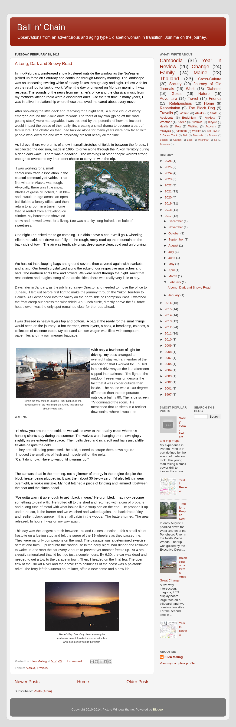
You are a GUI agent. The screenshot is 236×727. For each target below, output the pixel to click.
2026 (169, 160)
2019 (169, 203)
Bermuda (198, 135)
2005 (169, 364)
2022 (169, 185)
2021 (169, 191)
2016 (169, 303)
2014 (169, 315)
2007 (169, 358)
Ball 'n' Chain (41, 27)
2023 (169, 179)
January (174, 295)
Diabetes (213, 89)
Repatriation (170, 108)
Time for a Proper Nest (182, 511)
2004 (169, 370)
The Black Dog (201, 108)
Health (164, 126)
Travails (42, 668)
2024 (169, 173)
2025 (169, 167)
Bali (185, 135)
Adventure (168, 98)
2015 (169, 309)
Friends (215, 98)
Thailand (169, 78)
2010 (169, 339)
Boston (164, 139)
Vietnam (181, 131)
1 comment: (75, 661)
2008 (169, 352)
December (176, 221)
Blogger (158, 709)
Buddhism (189, 117)
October (174, 233)
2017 (169, 215)
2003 (169, 376)
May (171, 264)
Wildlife (196, 131)
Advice (182, 122)
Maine (200, 72)
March (173, 276)
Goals (176, 93)
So (215, 139)
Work (190, 89)
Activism (211, 126)
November (176, 227)
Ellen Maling (173, 657)
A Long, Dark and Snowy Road (43, 63)
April (172, 270)
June (172, 258)
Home (83, 681)
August (173, 245)
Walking (193, 126)
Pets (178, 126)
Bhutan (213, 135)
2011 (169, 333)
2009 (169, 345)
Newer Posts (27, 681)
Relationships (180, 103)
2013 (169, 321)
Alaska (30, 668)
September (176, 239)
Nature (204, 93)
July (171, 251)
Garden (177, 139)
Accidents (167, 117)
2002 (169, 382)
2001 (169, 388)
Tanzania (165, 144)
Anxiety (210, 117)
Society (175, 84)
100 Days (212, 131)
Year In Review (183, 628)
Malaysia (165, 131)
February (175, 282)
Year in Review (183, 485)
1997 (169, 394)
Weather (166, 122)
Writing (184, 113)
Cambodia (171, 60)
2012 (169, 327)
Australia (197, 122)
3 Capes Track (168, 135)
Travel (193, 98)
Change (200, 66)
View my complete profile (177, 663)
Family (167, 72)
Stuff (213, 113)
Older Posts (137, 681)
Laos (189, 139)
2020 (169, 197)
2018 (169, 209)
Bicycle (212, 122)
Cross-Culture (209, 79)
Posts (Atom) (43, 691)
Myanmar (203, 139)
